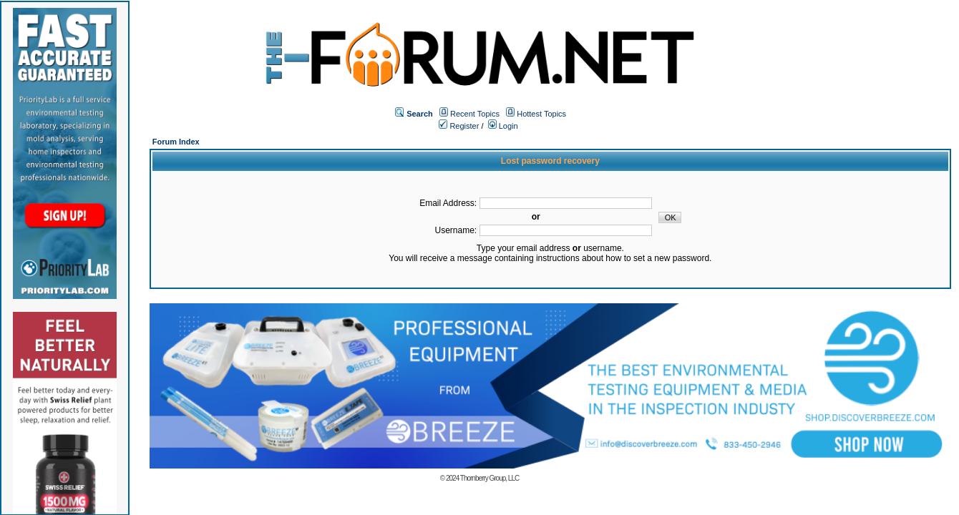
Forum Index (176, 141)
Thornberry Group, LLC (489, 478)
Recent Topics (475, 113)
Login (503, 126)
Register (459, 126)
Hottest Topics (541, 113)
